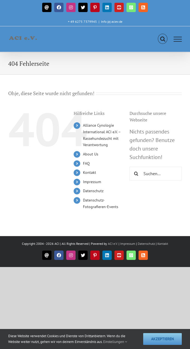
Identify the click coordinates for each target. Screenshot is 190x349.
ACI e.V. (113, 244)
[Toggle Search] (163, 39)
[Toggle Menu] (177, 39)
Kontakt (89, 172)
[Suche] (136, 173)
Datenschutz (93, 190)
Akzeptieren (162, 338)
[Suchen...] (155, 173)
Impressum (92, 181)
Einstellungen (115, 341)
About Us (90, 154)
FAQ (86, 163)
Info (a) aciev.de (111, 21)
